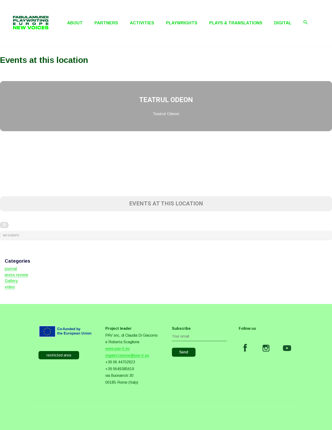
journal (11, 268)
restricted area (59, 355)
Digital (282, 23)
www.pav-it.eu (117, 349)
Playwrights (181, 23)
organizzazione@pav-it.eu (127, 355)
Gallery (11, 280)
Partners (106, 23)
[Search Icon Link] (305, 22)
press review (16, 275)
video (10, 287)
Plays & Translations (235, 23)
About (75, 23)
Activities (142, 23)
